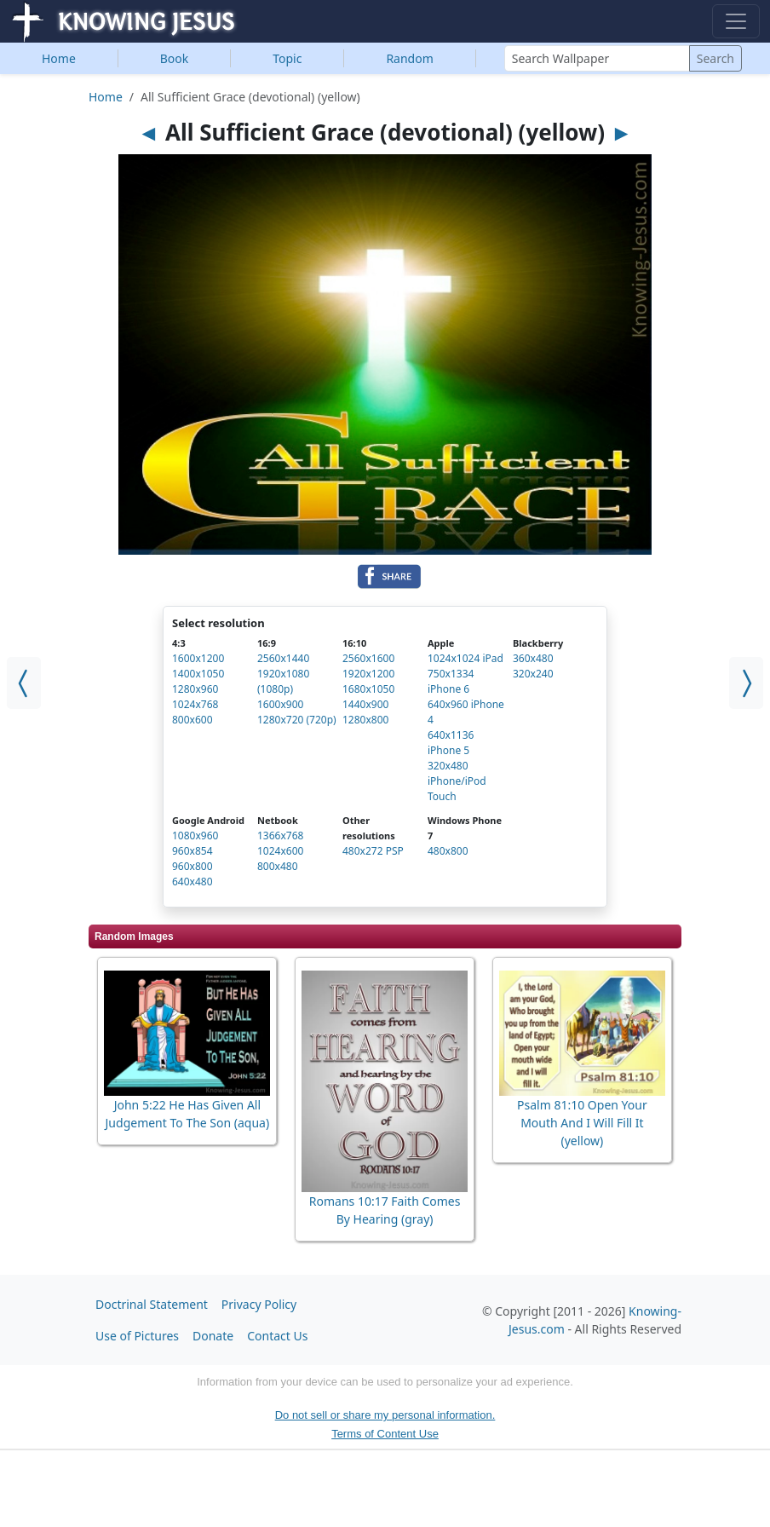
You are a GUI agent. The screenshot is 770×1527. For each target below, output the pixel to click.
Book (174, 58)
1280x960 (195, 689)
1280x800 (365, 719)
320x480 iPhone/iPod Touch (457, 781)
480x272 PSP (373, 851)
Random (409, 58)
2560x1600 (368, 658)
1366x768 (280, 835)
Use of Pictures (137, 1336)
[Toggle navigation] (736, 21)
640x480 (192, 881)
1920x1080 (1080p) (283, 681)
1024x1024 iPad (465, 658)
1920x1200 (368, 673)
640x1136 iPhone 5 (451, 743)
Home (59, 58)
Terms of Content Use (385, 1433)
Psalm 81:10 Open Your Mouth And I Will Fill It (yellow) (582, 1123)
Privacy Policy (258, 1304)
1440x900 (365, 704)
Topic (287, 58)
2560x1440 (283, 658)
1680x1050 (368, 689)
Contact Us (277, 1336)
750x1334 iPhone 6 (451, 681)
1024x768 (195, 704)
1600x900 (280, 704)
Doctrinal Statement (151, 1304)
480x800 (448, 851)
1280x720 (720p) (296, 719)
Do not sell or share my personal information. (385, 1415)
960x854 (192, 851)
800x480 (277, 866)
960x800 (192, 866)
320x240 (533, 673)
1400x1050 (198, 673)
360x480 (533, 658)
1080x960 (195, 835)
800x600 (192, 719)
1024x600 (280, 851)
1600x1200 (198, 658)
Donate (212, 1336)
